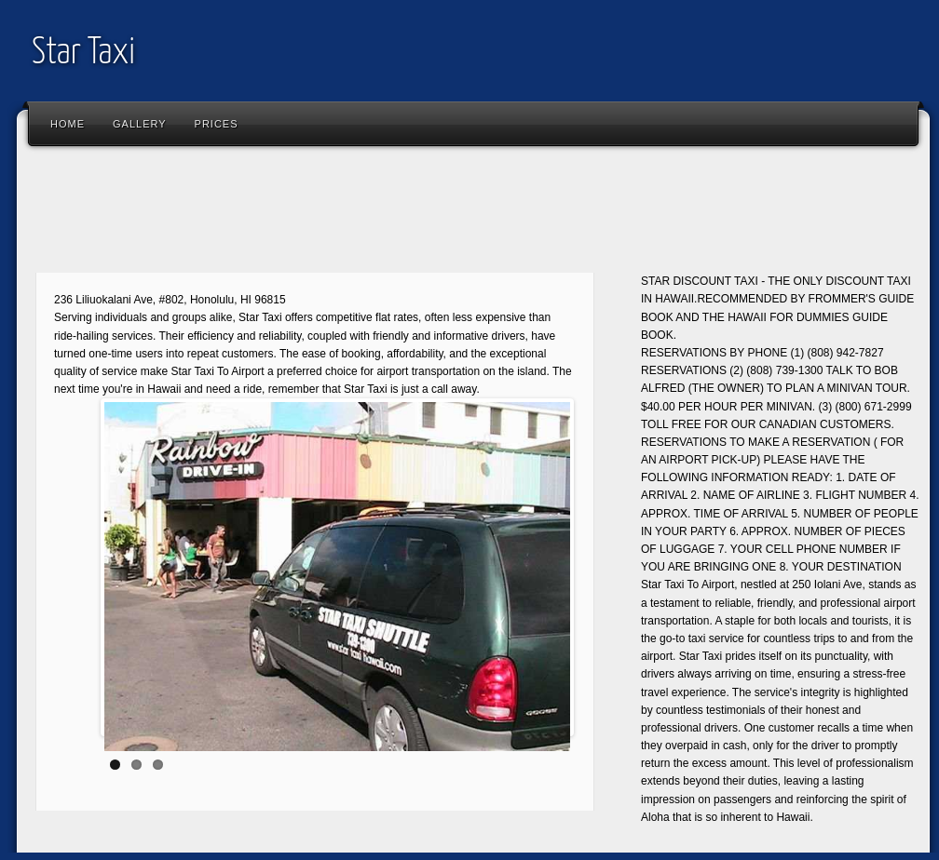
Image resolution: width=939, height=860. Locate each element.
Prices (216, 123)
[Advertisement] (365, 214)
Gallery (140, 123)
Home (67, 123)
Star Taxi (83, 53)
